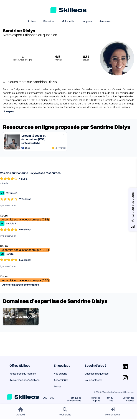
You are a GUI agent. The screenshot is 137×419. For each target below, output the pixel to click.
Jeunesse (105, 21)
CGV (52, 397)
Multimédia (68, 21)
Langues (87, 21)
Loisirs (31, 21)
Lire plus (9, 111)
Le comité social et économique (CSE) (25, 219)
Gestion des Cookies (128, 399)
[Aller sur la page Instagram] (125, 378)
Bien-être (48, 21)
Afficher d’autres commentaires (20, 284)
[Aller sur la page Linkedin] (125, 366)
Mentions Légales (95, 399)
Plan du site (109, 399)
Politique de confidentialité (74, 399)
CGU (45, 397)
